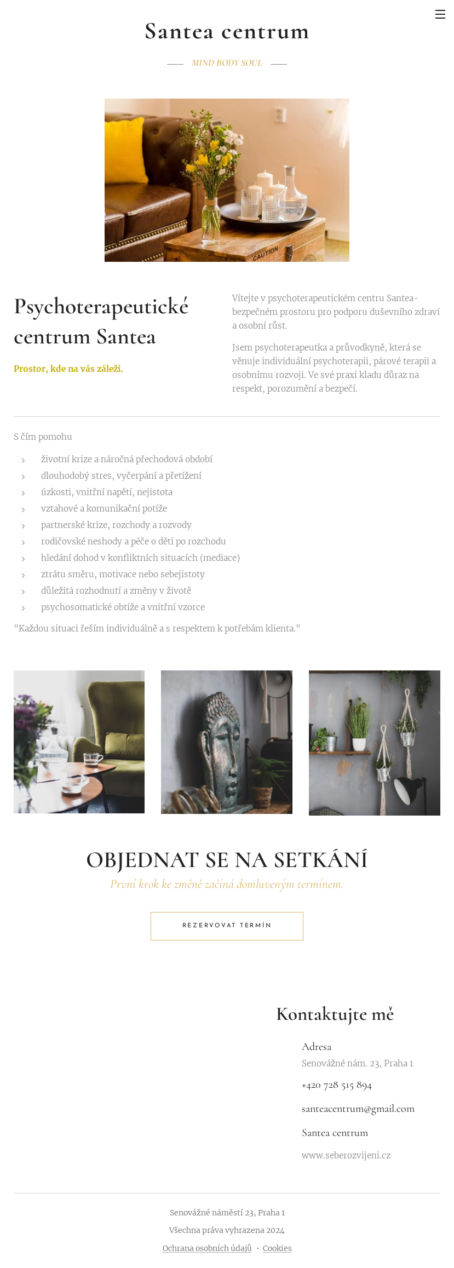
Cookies (277, 1248)
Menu (440, 14)
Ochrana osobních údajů (207, 1248)
